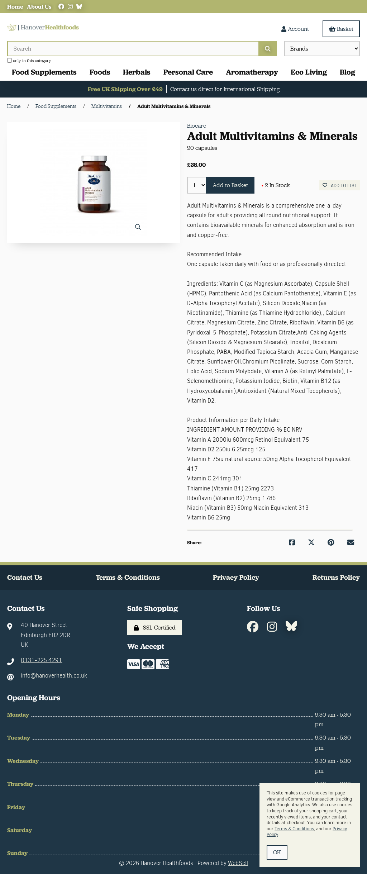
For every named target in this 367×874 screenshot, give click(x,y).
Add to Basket (230, 185)
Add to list (340, 185)
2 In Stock (276, 185)
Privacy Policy (236, 577)
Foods (100, 72)
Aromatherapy (252, 72)
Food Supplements (44, 72)
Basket (341, 29)
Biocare (196, 125)
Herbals (137, 72)
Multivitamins (106, 106)
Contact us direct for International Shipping (225, 89)
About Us (39, 6)
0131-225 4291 (41, 660)
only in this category (29, 60)
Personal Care (188, 72)
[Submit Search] (267, 48)
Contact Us (24, 577)
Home (15, 6)
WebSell (238, 863)
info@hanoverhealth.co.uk (54, 675)
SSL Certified (155, 627)
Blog (347, 72)
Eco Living (309, 72)
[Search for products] (132, 48)
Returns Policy (336, 577)
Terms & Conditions (128, 577)
